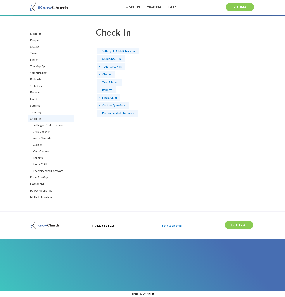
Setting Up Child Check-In (118, 50)
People (34, 40)
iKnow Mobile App (41, 190)
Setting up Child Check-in (48, 125)
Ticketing (36, 112)
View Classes (41, 151)
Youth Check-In (42, 138)
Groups (34, 46)
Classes (37, 144)
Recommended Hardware (48, 171)
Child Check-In (111, 58)
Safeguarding (38, 72)
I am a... (173, 7)
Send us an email (172, 225)
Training (154, 7)
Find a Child (40, 164)
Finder (34, 59)
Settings (35, 105)
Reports (38, 157)
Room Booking (39, 177)
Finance (35, 92)
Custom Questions (113, 105)
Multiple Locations (41, 197)
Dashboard (37, 183)
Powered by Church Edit (142, 294)
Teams (34, 53)
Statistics (36, 86)
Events (34, 99)
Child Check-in (41, 131)
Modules (133, 7)
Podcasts (36, 79)
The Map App (38, 66)
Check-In (35, 118)
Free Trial (240, 7)
